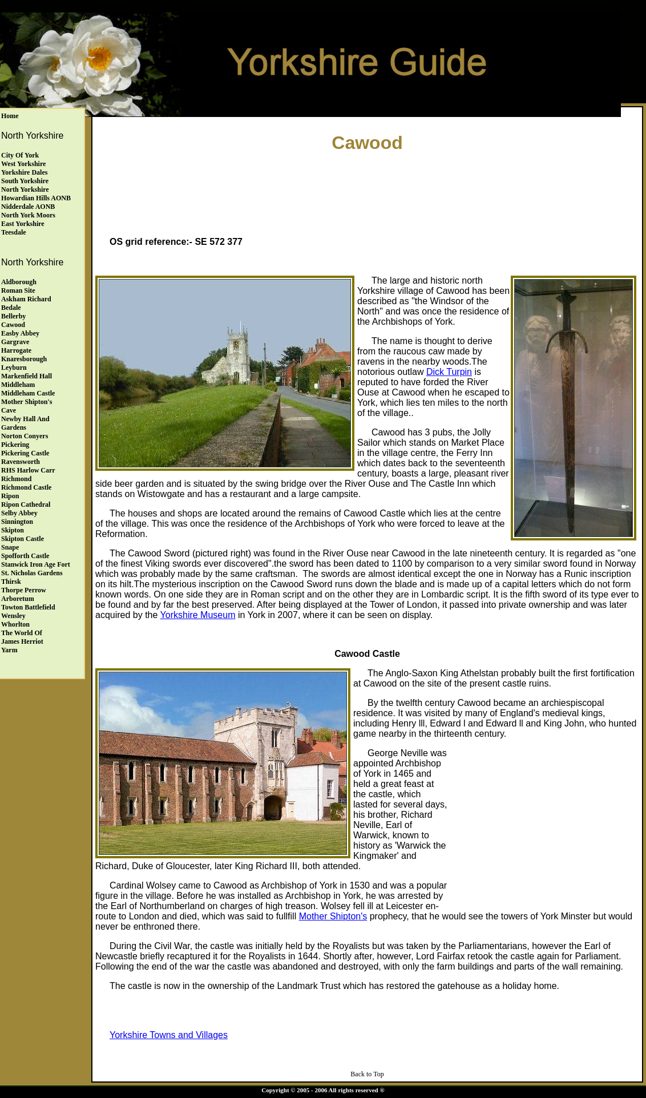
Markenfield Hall (26, 376)
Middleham (18, 385)
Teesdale (13, 232)
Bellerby (13, 316)
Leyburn (14, 368)
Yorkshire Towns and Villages (169, 1035)
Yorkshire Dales (24, 172)
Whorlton (15, 624)
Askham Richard (26, 299)
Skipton (12, 530)
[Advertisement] (367, 191)
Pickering (15, 445)
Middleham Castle (28, 393)
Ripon (10, 496)
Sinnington (17, 522)
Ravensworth (20, 462)
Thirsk (11, 582)
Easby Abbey (20, 333)
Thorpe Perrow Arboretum (23, 594)
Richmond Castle (26, 487)
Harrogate (16, 350)
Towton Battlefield (28, 607)
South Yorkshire (25, 181)
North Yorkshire (25, 189)
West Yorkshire (23, 164)
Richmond (16, 479)
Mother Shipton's (333, 916)
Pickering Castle (25, 453)
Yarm (9, 650)
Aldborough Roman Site (19, 286)
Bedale (11, 308)
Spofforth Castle (25, 556)
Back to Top (366, 1074)
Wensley (13, 616)
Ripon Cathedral (25, 504)
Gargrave (15, 342)
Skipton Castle (22, 539)
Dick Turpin (449, 372)
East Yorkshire (23, 224)
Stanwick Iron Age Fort (35, 564)
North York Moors (28, 215)
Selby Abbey (19, 513)
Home (10, 116)
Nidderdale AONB (28, 207)
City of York (20, 155)
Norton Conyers (24, 436)
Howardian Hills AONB (36, 198)
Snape (10, 547)
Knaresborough (24, 359)
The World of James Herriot (22, 637)
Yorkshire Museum (198, 615)
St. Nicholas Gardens (32, 573)
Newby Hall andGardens (25, 423)
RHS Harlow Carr (28, 470)
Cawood (13, 325)
